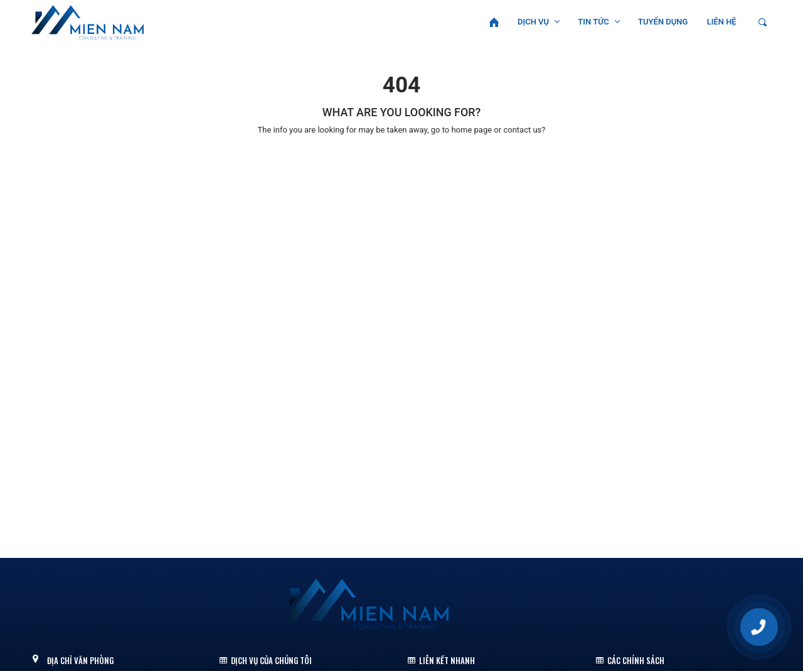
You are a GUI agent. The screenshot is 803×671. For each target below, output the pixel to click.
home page (471, 129)
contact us (522, 129)
